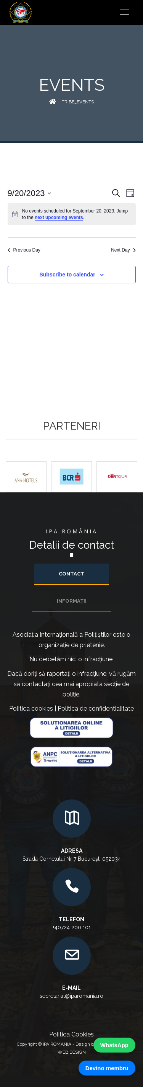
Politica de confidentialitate (96, 708)
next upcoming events (59, 217)
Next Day (123, 250)
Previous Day (24, 250)
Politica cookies (31, 708)
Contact (71, 574)
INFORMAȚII (72, 601)
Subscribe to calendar (67, 274)
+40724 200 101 (72, 927)
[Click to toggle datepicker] (29, 193)
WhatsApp (114, 1045)
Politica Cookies (71, 1034)
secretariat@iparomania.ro (71, 996)
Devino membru (107, 1068)
